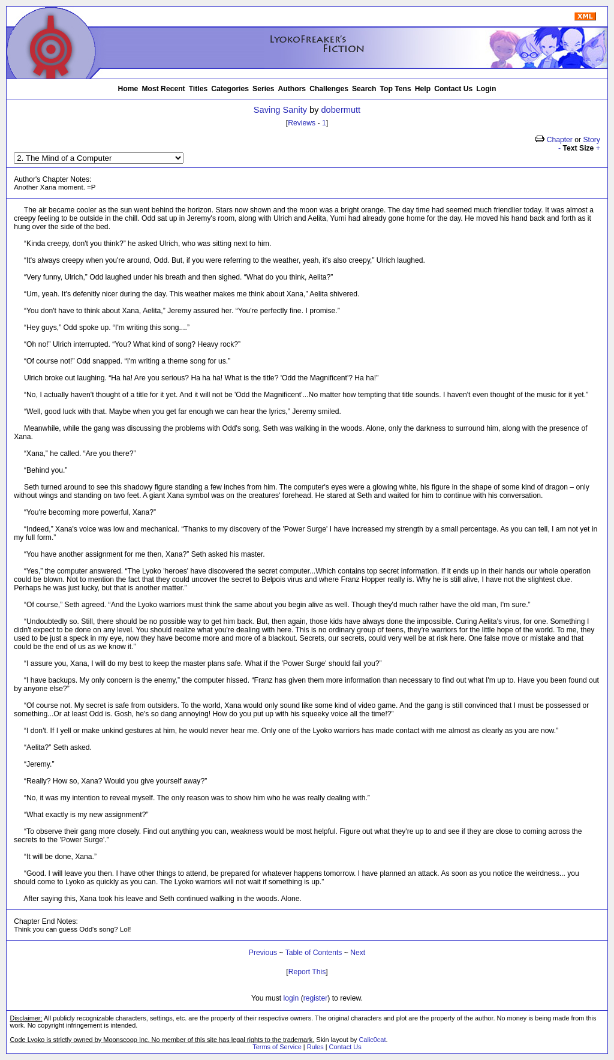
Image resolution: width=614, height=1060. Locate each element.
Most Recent (163, 89)
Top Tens (395, 89)
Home (128, 89)
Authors (292, 89)
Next (357, 952)
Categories (230, 89)
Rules (315, 1046)
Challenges (328, 89)
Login (486, 89)
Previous (263, 952)
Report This (307, 972)
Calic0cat (372, 1039)
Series (263, 89)
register (315, 998)
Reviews (301, 123)
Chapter (560, 140)
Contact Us (453, 89)
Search (364, 89)
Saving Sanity (280, 110)
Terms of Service (276, 1046)
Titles (198, 89)
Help (423, 89)
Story (591, 140)
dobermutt (341, 110)
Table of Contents (313, 952)
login (291, 998)
